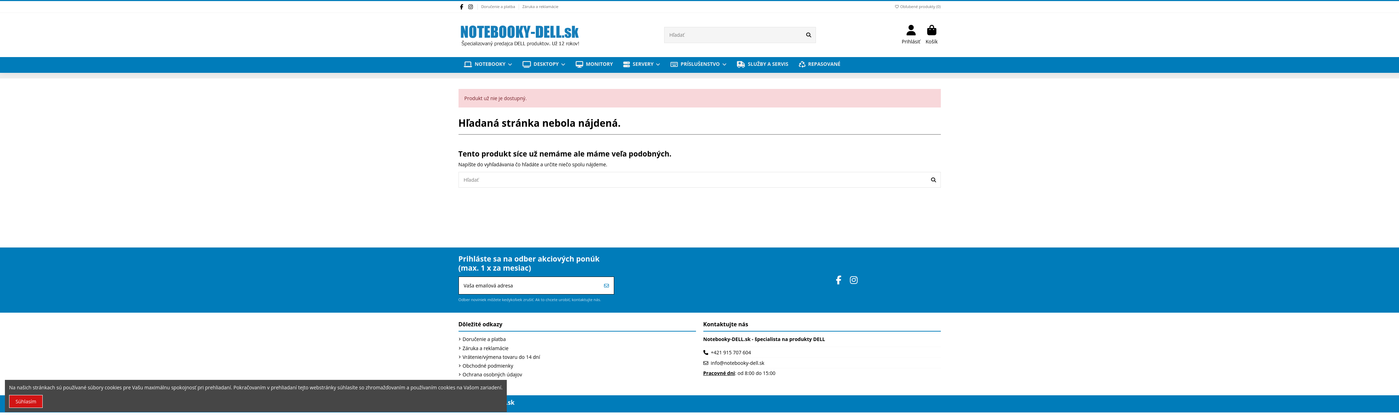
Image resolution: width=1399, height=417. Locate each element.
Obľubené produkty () (917, 6)
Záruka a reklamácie (541, 6)
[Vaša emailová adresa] (529, 285)
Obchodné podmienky (488, 365)
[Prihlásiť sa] (606, 285)
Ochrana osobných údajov (492, 374)
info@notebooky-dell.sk (737, 363)
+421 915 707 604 (731, 352)
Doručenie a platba (498, 6)
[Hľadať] (808, 35)
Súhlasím (26, 401)
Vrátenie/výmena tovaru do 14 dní (501, 357)
